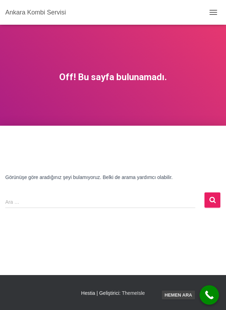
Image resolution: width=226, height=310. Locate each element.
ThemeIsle (133, 293)
